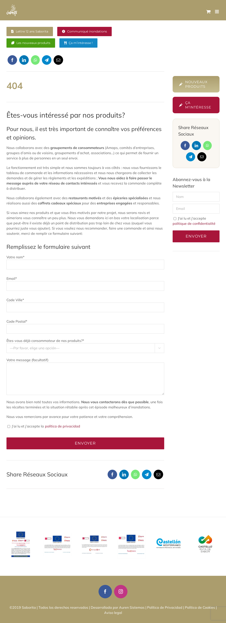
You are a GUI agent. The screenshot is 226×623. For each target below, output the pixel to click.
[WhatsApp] (35, 61)
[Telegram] (47, 61)
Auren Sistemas (132, 607)
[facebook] (105, 591)
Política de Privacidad (164, 607)
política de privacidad (62, 426)
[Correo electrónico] (58, 61)
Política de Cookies (200, 607)
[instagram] (120, 591)
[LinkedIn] (24, 61)
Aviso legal (113, 612)
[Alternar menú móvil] (217, 11)
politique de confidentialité (194, 223)
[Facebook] (12, 61)
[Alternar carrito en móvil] (208, 11)
